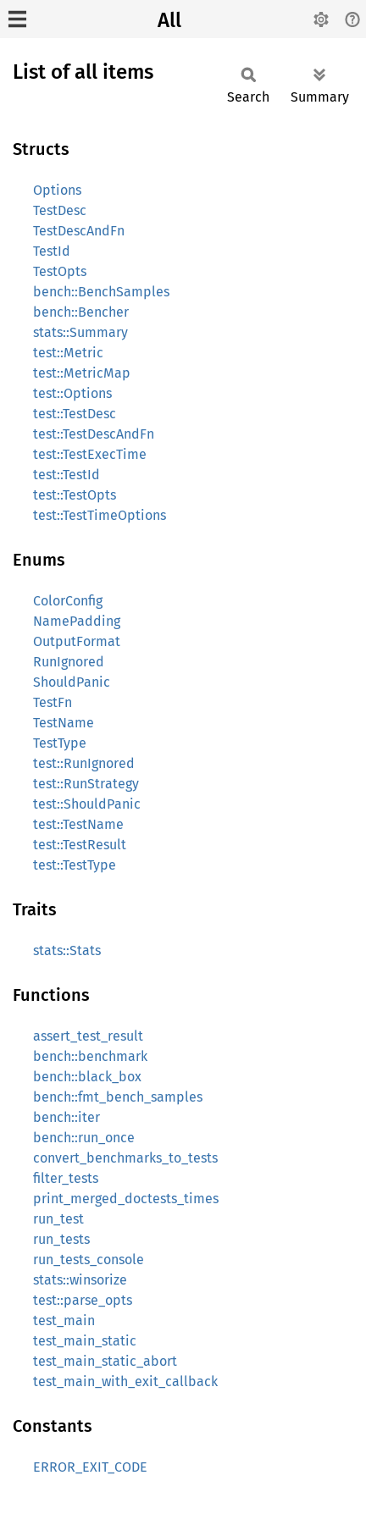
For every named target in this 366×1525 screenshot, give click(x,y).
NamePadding (76, 621)
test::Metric (68, 353)
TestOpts (59, 271)
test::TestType (74, 865)
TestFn (52, 702)
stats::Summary (80, 332)
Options (57, 190)
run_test (58, 1219)
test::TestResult (79, 845)
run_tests (61, 1239)
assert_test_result (88, 1036)
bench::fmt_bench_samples (117, 1097)
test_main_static (84, 1341)
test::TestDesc (74, 414)
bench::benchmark (90, 1056)
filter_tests (65, 1178)
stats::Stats (67, 950)
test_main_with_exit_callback (125, 1381)
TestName (63, 723)
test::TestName (78, 824)
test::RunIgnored (84, 763)
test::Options (72, 393)
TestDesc (59, 210)
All (169, 20)
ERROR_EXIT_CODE (90, 1467)
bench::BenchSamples (101, 292)
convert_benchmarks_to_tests (125, 1158)
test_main (64, 1320)
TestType (59, 743)
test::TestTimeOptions (99, 515)
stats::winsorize (80, 1280)
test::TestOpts (74, 495)
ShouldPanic (71, 682)
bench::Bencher (81, 312)
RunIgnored (68, 662)
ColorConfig (68, 601)
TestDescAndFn (79, 231)
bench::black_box (87, 1077)
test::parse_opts (82, 1300)
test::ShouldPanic (87, 804)
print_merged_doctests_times (126, 1199)
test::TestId (66, 475)
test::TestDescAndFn (93, 434)
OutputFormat (76, 641)
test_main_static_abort (105, 1361)
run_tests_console (88, 1259)
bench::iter (66, 1117)
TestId (51, 251)
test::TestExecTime (90, 454)
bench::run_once (84, 1138)
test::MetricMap (81, 373)
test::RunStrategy (86, 784)
